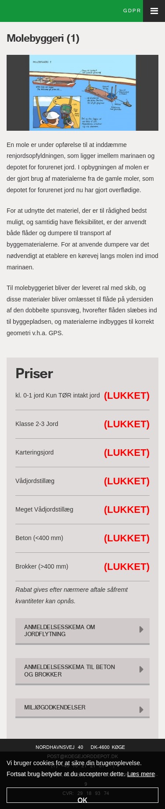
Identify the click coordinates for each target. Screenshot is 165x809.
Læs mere (141, 773)
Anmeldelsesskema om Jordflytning (59, 631)
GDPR (132, 11)
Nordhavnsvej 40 (59, 748)
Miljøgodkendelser (54, 708)
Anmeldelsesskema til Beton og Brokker (69, 671)
